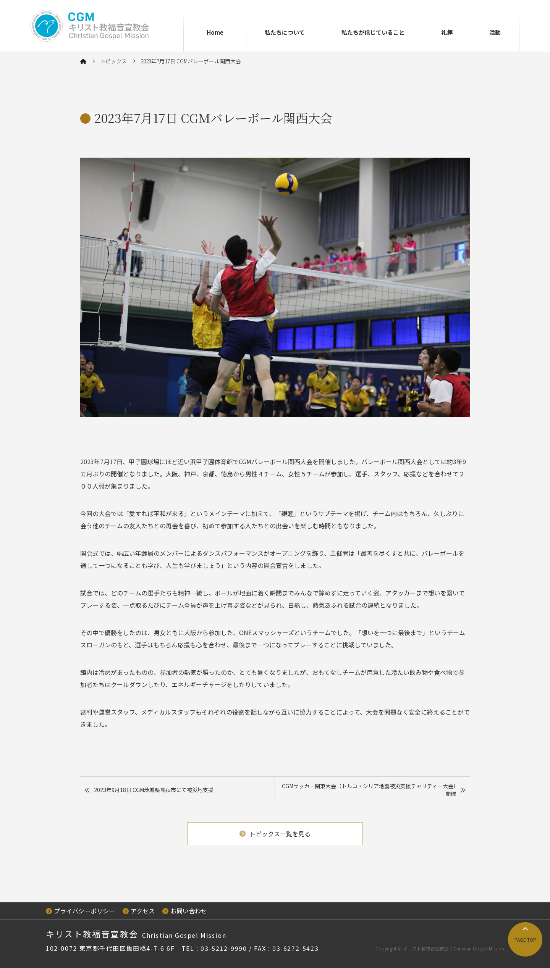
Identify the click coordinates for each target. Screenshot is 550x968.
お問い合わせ (184, 910)
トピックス (113, 61)
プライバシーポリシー (80, 910)
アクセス (139, 910)
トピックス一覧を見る (275, 833)
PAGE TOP (525, 939)
